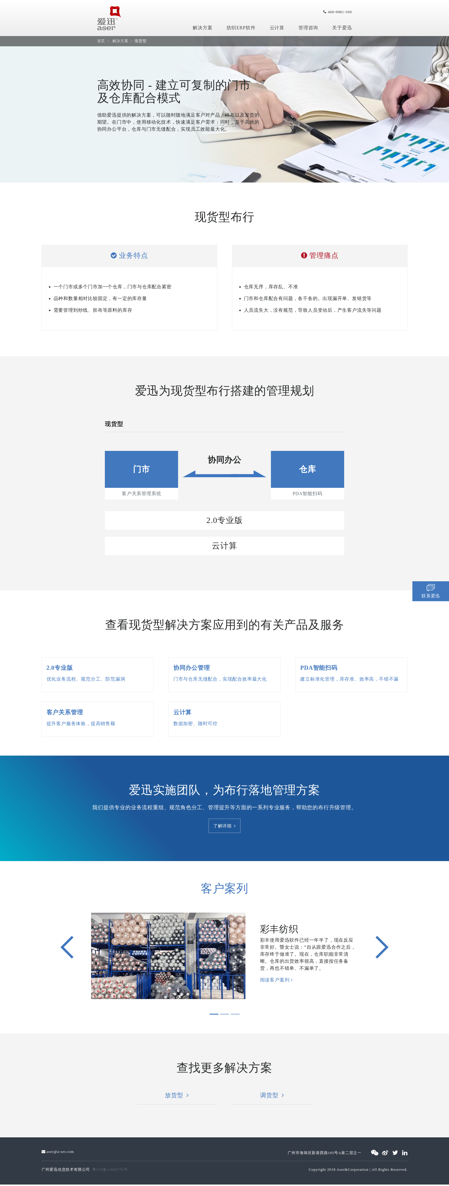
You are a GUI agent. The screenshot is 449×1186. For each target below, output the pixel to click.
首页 (101, 41)
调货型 (272, 1096)
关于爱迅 (342, 27)
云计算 (277, 27)
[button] (67, 949)
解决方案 (202, 27)
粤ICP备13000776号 (110, 1171)
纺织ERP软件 (241, 27)
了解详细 (224, 826)
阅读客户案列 (276, 981)
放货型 (177, 1096)
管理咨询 (308, 27)
